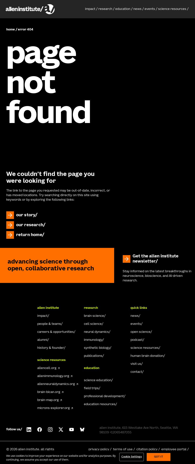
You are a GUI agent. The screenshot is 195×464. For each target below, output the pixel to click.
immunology (93, 340)
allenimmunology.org (53, 376)
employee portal (173, 449)
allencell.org (47, 368)
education (122, 9)
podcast (137, 340)
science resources (172, 9)
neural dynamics (96, 332)
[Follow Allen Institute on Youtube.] (71, 429)
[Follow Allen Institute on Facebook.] (39, 429)
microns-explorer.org (53, 408)
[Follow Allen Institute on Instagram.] (50, 429)
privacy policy (98, 449)
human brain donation (147, 356)
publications (93, 356)
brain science (94, 316)
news (137, 9)
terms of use (123, 449)
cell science (93, 324)
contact (136, 372)
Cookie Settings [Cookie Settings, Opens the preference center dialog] (131, 457)
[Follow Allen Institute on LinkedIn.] (29, 429)
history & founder (50, 348)
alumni (42, 340)
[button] (91, 9)
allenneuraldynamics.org (56, 384)
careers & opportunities (55, 332)
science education (97, 380)
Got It (158, 457)
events (150, 9)
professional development (104, 396)
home (10, 29)
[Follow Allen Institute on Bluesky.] (82, 429)
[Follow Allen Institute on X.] (61, 429)
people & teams (49, 324)
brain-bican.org (48, 392)
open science (140, 332)
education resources (99, 404)
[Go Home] (19, 308)
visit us (136, 364)
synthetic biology (97, 348)
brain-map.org (48, 400)
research (105, 9)
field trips (91, 388)
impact (90, 9)
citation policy (147, 449)
